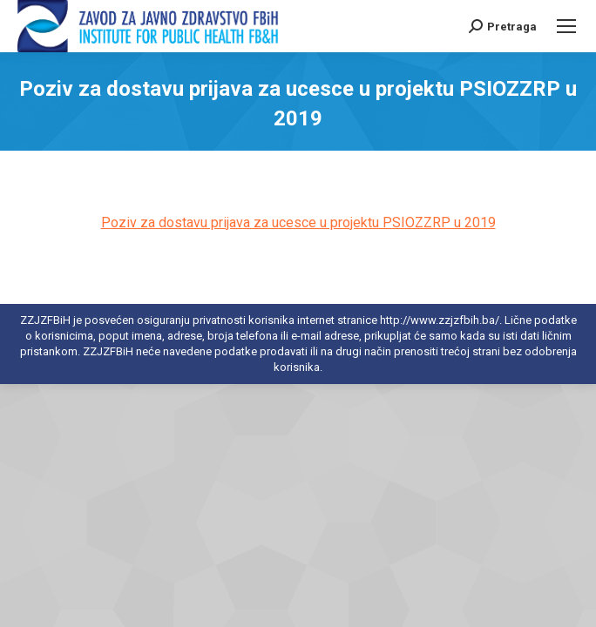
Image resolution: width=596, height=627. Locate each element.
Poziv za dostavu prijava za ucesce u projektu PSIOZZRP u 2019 (298, 222)
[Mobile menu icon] (566, 26)
